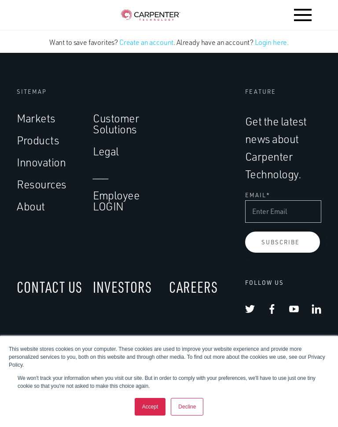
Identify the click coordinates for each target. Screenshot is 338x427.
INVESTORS (122, 286)
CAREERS (193, 286)
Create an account (146, 42)
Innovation (41, 162)
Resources (41, 184)
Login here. (272, 42)
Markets (36, 118)
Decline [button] (187, 407)
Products (38, 140)
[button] (303, 15)
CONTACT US (49, 286)
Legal (106, 151)
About (31, 206)
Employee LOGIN (116, 200)
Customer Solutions (116, 123)
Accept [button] (150, 407)
